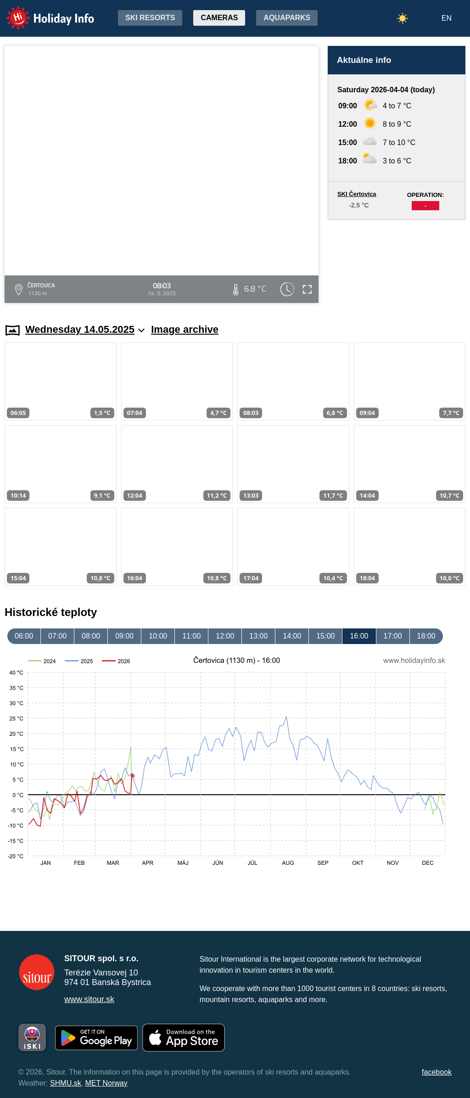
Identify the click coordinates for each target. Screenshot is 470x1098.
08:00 (91, 636)
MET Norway (106, 1083)
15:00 (325, 636)
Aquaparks (286, 18)
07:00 (57, 636)
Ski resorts (150, 18)
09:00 (124, 636)
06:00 (24, 636)
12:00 (225, 636)
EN (447, 18)
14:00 (292, 636)
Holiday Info (41, 12)
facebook (437, 1072)
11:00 (191, 636)
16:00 (359, 636)
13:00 (258, 636)
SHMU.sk (65, 1083)
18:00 (426, 636)
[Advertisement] (396, 263)
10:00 (158, 636)
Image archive (184, 329)
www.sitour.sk (89, 999)
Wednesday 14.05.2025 (85, 329)
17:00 (393, 636)
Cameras (219, 18)
